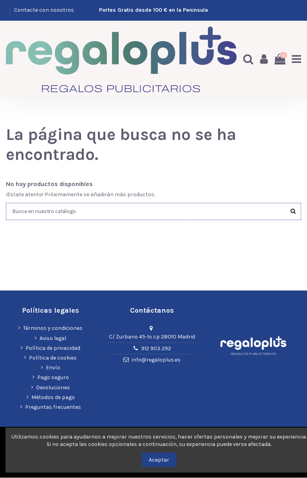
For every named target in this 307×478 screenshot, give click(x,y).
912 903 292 (156, 348)
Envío (53, 368)
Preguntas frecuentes (53, 407)
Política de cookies (53, 358)
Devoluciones (53, 387)
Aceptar (159, 460)
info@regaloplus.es (156, 360)
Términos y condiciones (53, 328)
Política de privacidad (52, 348)
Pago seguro (53, 377)
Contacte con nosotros (44, 10)
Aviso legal (53, 338)
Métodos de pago (53, 397)
